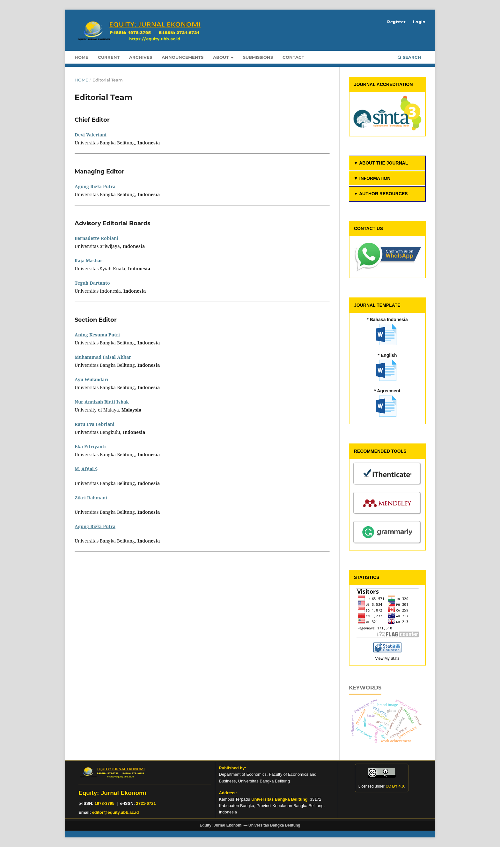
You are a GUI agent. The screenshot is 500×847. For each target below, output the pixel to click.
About (221, 57)
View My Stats (387, 658)
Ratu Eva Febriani (94, 424)
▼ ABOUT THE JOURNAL (381, 163)
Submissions (258, 57)
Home (81, 57)
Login (419, 21)
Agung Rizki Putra (95, 186)
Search (409, 57)
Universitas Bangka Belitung (279, 799)
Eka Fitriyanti (90, 446)
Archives (140, 57)
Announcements (182, 57)
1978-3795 (104, 803)
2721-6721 (146, 803)
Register (396, 21)
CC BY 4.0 (395, 786)
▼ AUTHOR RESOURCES (381, 193)
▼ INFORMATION (372, 178)
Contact (293, 57)
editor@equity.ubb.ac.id (115, 812)
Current (109, 57)
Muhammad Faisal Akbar (103, 357)
